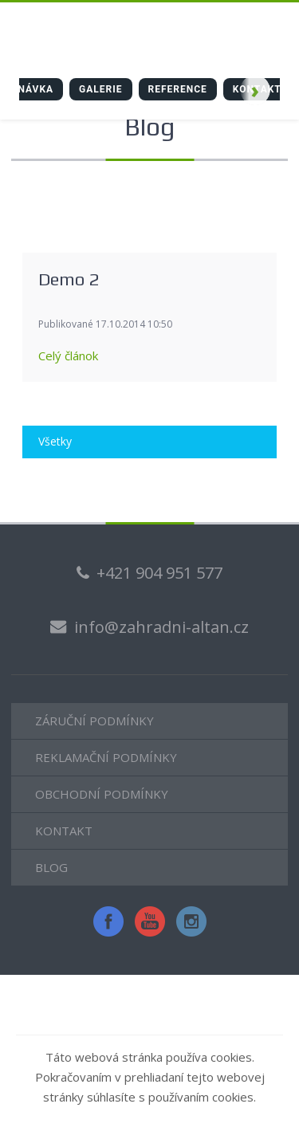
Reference (177, 89)
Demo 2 (68, 279)
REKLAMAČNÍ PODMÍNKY (106, 757)
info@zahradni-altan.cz (161, 627)
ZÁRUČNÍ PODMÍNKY (94, 721)
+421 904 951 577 (159, 572)
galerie (100, 89)
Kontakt (257, 89)
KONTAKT (63, 831)
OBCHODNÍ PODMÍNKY (101, 794)
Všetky (55, 441)
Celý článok (68, 355)
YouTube (150, 921)
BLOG (51, 867)
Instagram (191, 921)
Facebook (108, 921)
